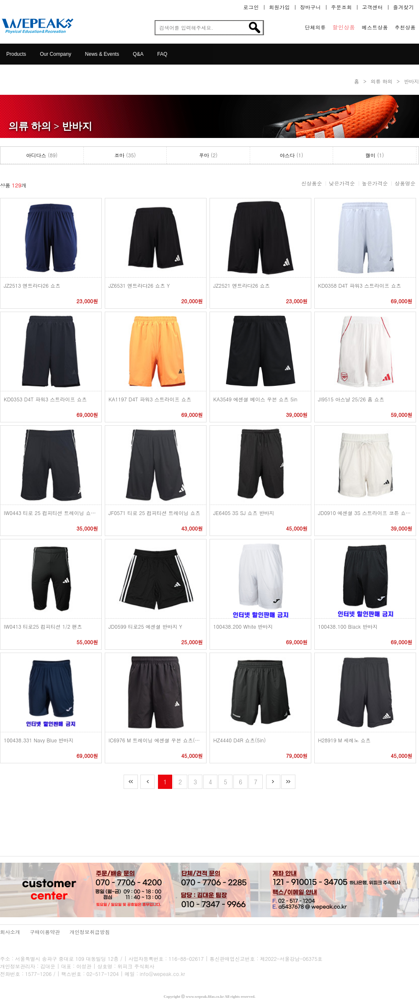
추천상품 (405, 27)
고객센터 (372, 7)
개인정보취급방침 (90, 931)
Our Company (55, 54)
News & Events (102, 54)
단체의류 (315, 27)
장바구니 (310, 7)
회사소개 (10, 931)
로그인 (251, 7)
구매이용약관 (45, 931)
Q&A (138, 54)
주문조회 (341, 7)
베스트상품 (375, 27)
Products (16, 54)
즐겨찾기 (403, 7)
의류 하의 (381, 81)
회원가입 (279, 7)
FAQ (162, 54)
